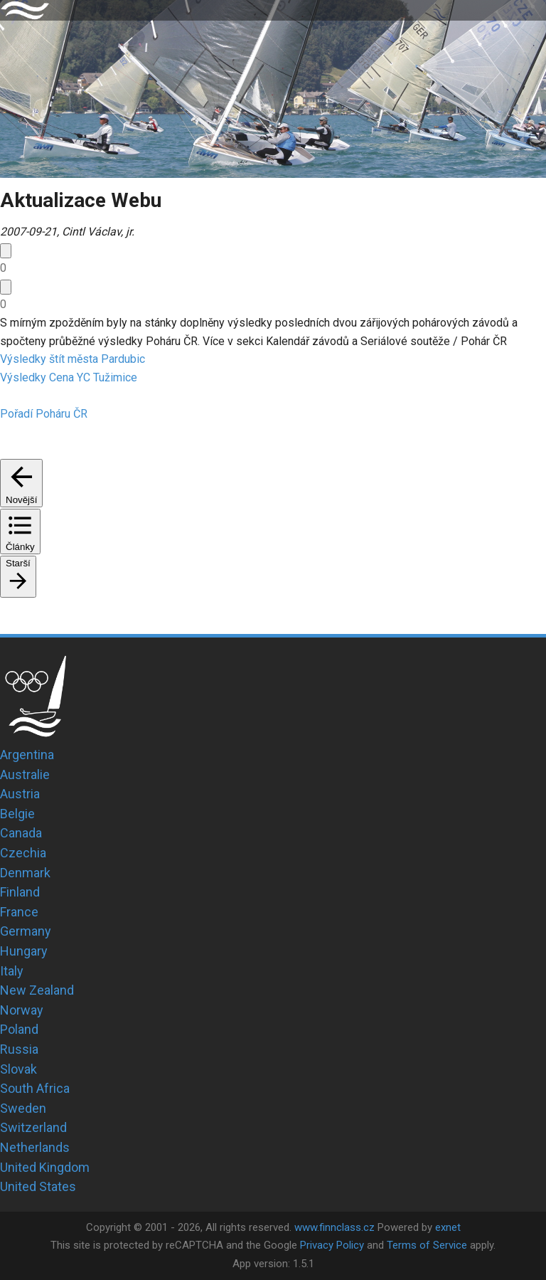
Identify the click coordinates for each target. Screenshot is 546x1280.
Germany (25, 931)
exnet (448, 1227)
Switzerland (33, 1127)
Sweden (23, 1108)
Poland (19, 1029)
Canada (21, 832)
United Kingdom (45, 1167)
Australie (25, 774)
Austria (20, 793)
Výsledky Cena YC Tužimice (68, 377)
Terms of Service (427, 1245)
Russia (19, 1049)
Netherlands (35, 1147)
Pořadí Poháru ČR (43, 414)
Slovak (18, 1069)
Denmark (25, 872)
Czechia (23, 852)
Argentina (27, 754)
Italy (11, 970)
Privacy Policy (332, 1245)
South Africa (35, 1088)
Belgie (17, 813)
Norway (21, 1010)
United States (38, 1186)
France (19, 911)
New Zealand (37, 990)
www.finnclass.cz (334, 1227)
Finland (20, 891)
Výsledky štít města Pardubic (72, 359)
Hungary (24, 950)
